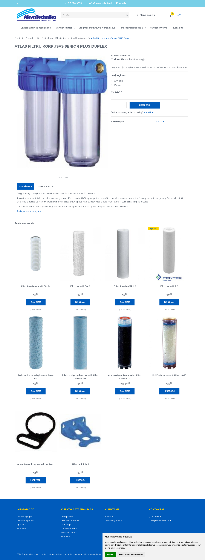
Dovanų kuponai (69, 528)
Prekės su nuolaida (70, 520)
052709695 (155, 516)
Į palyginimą (62, 178)
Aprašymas (25, 186)
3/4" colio (118, 81)
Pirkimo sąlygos (24, 516)
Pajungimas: (119, 75)
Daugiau (36, 302)
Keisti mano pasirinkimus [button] (131, 554)
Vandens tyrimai (159, 27)
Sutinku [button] (110, 554)
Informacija (25, 509)
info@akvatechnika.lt (100, 3)
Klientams (112, 509)
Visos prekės (67, 516)
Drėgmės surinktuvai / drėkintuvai (97, 27)
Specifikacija (46, 186)
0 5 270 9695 (74, 3)
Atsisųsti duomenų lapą (29, 211)
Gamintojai (66, 524)
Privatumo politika (26, 520)
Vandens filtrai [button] (64, 27)
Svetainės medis (69, 532)
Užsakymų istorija (113, 520)
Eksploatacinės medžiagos (36, 27)
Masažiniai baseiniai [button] (132, 27)
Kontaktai (121, 3)
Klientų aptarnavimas (77, 509)
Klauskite (148, 112)
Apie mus (21, 524)
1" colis (117, 85)
